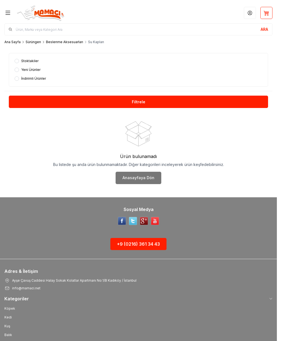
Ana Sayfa (12, 42)
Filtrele (138, 101)
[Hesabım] (250, 13)
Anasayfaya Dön (138, 177)
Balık (8, 335)
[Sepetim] (266, 13)
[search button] (264, 29)
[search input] (138, 29)
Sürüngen (33, 42)
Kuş (7, 326)
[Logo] (45, 12)
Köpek (9, 308)
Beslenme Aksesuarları (64, 42)
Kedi (8, 317)
